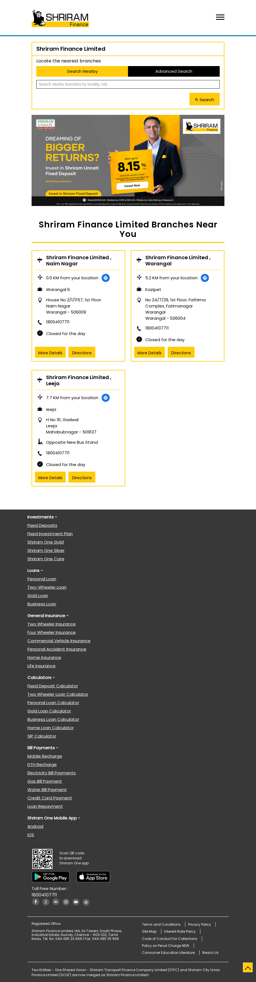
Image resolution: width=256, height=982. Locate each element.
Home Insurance (44, 657)
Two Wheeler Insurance (51, 624)
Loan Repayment (45, 806)
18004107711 (58, 322)
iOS (30, 835)
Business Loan (41, 604)
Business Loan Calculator (53, 719)
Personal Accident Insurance (56, 649)
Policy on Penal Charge (165, 945)
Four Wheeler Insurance (51, 632)
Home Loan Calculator (50, 728)
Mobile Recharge (44, 756)
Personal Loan (41, 579)
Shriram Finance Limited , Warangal (178, 260)
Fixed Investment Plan (50, 534)
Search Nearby (82, 71)
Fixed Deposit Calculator (52, 686)
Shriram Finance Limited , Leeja (79, 380)
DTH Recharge (42, 764)
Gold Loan (37, 595)
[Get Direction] (105, 277)
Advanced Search (173, 71)
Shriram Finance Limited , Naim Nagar (79, 260)
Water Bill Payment (47, 789)
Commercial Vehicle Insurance (59, 641)
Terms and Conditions (161, 924)
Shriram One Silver (46, 550)
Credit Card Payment (49, 798)
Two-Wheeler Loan (47, 587)
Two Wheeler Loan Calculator (57, 694)
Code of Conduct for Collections (169, 938)
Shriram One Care (45, 559)
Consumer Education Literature (168, 952)
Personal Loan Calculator (53, 702)
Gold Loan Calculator (49, 711)
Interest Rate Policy (180, 931)
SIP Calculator (41, 736)
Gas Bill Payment (44, 781)
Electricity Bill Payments (51, 773)
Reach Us (210, 952)
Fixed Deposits (42, 525)
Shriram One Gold (45, 542)
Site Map (149, 931)
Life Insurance (41, 666)
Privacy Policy (199, 924)
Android (35, 826)
